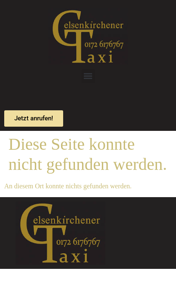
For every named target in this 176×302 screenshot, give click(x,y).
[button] (88, 76)
